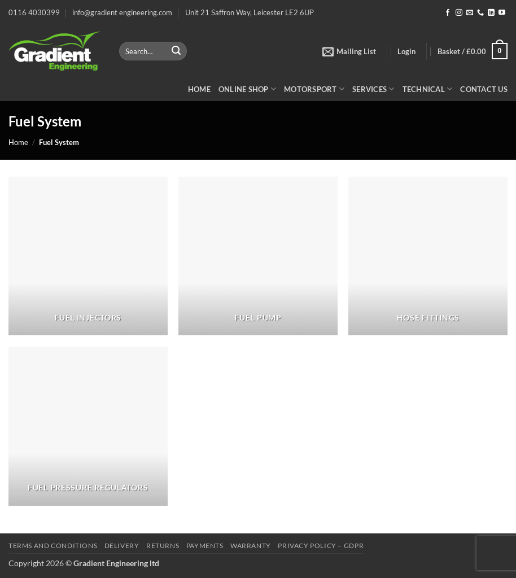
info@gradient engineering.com (122, 12)
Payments (205, 545)
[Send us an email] (469, 13)
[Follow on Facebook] (447, 13)
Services (373, 89)
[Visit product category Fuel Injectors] (88, 256)
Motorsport (314, 89)
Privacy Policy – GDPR (321, 545)
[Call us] (480, 13)
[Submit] (176, 51)
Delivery (121, 545)
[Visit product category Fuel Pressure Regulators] (88, 426)
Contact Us (484, 89)
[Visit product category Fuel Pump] (258, 256)
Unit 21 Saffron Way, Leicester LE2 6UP (249, 12)
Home (199, 89)
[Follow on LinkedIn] (491, 13)
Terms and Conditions (52, 545)
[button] (349, 51)
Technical (428, 89)
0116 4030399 (34, 12)
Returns (162, 545)
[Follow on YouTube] (501, 13)
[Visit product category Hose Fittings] (428, 256)
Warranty (250, 545)
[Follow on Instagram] (459, 13)
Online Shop (247, 89)
